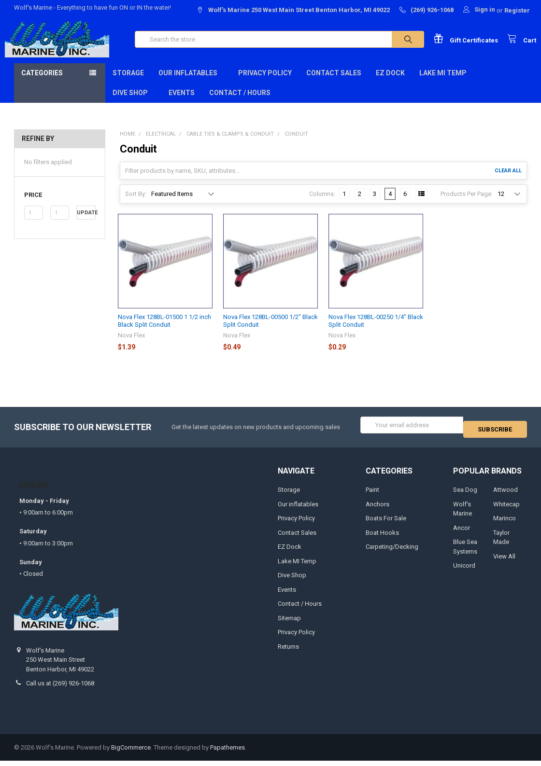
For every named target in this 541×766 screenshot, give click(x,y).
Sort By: (135, 203)
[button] (60, 204)
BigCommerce (131, 752)
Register (517, 10)
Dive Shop (133, 102)
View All (504, 561)
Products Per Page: (467, 203)
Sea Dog (465, 495)
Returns (288, 651)
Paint (372, 495)
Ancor (461, 532)
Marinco (504, 523)
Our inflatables (191, 82)
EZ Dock (390, 82)
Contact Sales (333, 82)
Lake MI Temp (443, 82)
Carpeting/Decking (392, 552)
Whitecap (506, 509)
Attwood (505, 495)
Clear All (508, 180)
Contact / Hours (239, 102)
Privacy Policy (265, 82)
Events (182, 102)
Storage (128, 82)
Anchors (377, 509)
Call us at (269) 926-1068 (60, 688)
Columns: (322, 203)
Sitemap (289, 623)
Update (86, 222)
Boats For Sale (386, 523)
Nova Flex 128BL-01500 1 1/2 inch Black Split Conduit (164, 330)
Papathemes (227, 752)
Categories (42, 82)
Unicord (464, 570)
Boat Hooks (382, 537)
